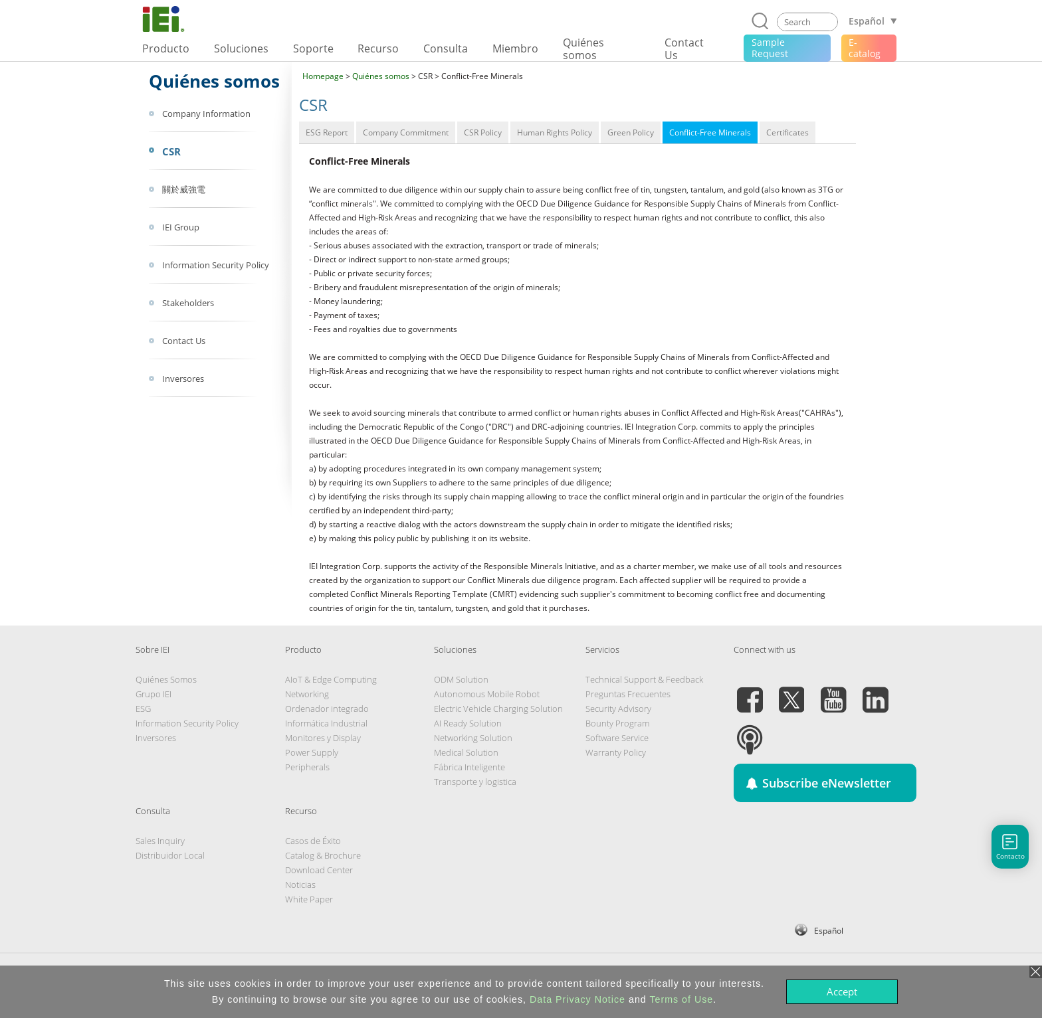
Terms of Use (681, 999)
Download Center (319, 870)
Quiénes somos (380, 76)
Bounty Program (617, 723)
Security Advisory (618, 709)
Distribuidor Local (170, 855)
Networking (307, 694)
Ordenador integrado (327, 709)
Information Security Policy (187, 723)
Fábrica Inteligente (469, 767)
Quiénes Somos (166, 679)
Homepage (323, 76)
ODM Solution (461, 679)
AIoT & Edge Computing (331, 679)
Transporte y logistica (475, 782)
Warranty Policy (615, 752)
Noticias (300, 885)
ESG (143, 709)
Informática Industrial (326, 723)
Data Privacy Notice (577, 999)
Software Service (617, 738)
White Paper (309, 899)
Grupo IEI (153, 694)
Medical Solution (466, 752)
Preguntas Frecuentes (628, 694)
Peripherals (307, 767)
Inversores (156, 738)
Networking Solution (473, 738)
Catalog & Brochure (323, 855)
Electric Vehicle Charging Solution (498, 709)
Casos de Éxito (313, 841)
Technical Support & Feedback (644, 679)
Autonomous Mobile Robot (487, 694)
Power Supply (311, 752)
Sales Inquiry (160, 841)
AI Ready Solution (468, 723)
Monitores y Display (323, 738)
